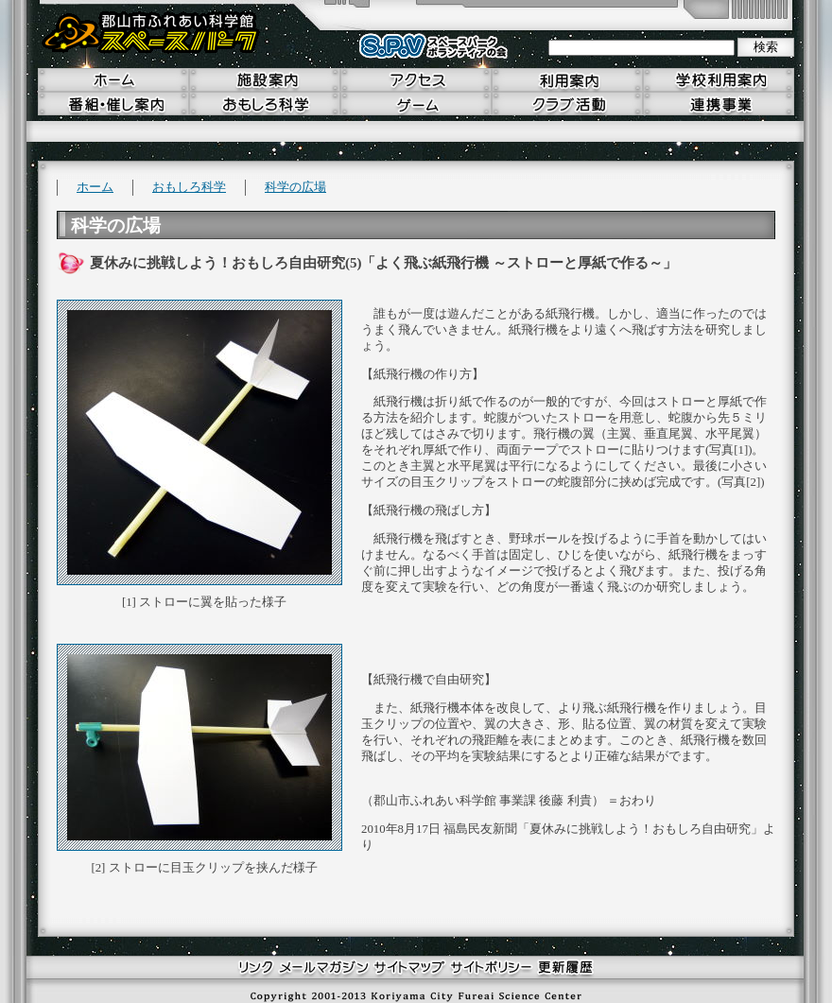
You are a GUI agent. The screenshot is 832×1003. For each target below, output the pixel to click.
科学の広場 (295, 187)
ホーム (95, 187)
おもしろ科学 (189, 187)
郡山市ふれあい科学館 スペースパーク (151, 33)
